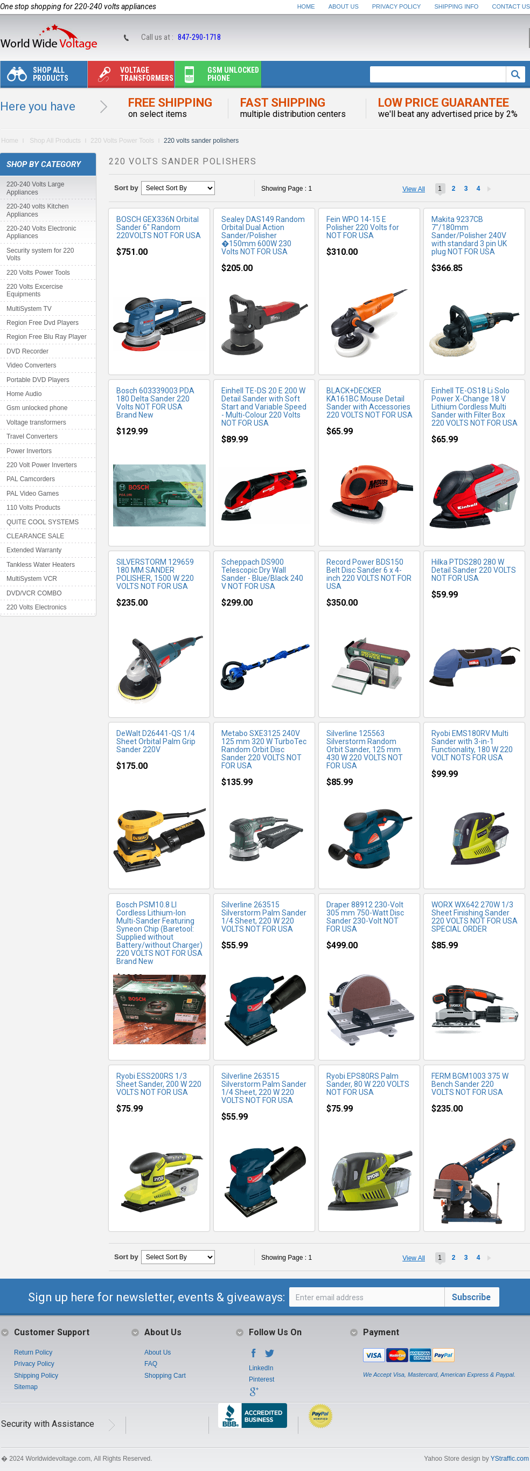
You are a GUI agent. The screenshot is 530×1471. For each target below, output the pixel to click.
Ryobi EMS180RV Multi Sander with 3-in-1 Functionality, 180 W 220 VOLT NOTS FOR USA (472, 745)
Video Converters (31, 365)
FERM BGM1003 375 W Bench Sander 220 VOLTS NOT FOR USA (469, 1084)
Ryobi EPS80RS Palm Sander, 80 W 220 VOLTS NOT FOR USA (367, 1084)
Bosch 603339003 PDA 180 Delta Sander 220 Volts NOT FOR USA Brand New (155, 402)
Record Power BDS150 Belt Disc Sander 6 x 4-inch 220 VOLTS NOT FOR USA (369, 574)
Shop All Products (34, 77)
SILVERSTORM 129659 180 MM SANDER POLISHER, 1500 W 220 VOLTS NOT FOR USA (155, 574)
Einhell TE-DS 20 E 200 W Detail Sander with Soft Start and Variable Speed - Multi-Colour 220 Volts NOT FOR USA (263, 406)
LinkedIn (261, 1368)
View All (413, 189)
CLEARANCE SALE (35, 536)
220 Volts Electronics (36, 607)
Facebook (254, 1356)
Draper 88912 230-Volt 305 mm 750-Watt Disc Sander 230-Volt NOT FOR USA (365, 916)
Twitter (270, 1356)
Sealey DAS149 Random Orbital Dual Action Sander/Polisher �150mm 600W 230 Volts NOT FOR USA (263, 235)
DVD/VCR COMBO (34, 593)
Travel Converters (32, 436)
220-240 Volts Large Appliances (35, 188)
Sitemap (26, 1387)
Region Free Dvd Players (42, 323)
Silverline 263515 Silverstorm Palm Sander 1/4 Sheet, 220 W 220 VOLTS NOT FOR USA (263, 916)
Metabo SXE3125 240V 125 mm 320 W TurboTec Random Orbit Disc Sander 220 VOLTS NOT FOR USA (263, 749)
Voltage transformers (130, 77)
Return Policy (33, 1352)
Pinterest (261, 1379)
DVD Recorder (27, 351)
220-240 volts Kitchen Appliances (37, 210)
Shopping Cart (165, 1375)
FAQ (150, 1364)
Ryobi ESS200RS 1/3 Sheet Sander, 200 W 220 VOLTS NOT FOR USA (158, 1084)
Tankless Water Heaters (40, 564)
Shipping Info (457, 6)
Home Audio (23, 394)
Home (306, 6)
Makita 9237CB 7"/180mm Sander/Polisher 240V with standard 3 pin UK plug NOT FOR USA (469, 235)
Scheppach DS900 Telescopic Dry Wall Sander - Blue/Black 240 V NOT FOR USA (262, 574)
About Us (344, 6)
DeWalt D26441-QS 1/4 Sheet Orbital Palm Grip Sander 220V (156, 741)
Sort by (126, 188)
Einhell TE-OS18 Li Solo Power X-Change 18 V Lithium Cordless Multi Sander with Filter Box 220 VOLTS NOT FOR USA (474, 406)
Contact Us (511, 6)
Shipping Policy (36, 1375)
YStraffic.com (510, 1458)
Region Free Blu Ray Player (46, 337)
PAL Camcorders (30, 479)
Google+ (254, 1395)
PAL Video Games (32, 493)
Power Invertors (29, 451)
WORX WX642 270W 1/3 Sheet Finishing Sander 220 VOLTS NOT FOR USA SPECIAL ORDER (474, 916)
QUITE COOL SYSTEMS (42, 522)
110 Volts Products (33, 507)
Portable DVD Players (37, 380)
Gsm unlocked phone (217, 77)
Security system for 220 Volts (40, 254)
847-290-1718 (199, 37)
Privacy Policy (396, 6)
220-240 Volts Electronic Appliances (41, 232)
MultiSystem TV (29, 309)
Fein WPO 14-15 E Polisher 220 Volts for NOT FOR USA (362, 227)
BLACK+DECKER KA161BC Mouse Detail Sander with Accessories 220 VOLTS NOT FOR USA (369, 402)
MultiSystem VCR (31, 578)
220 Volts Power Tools (122, 140)
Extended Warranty (33, 550)
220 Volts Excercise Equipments (34, 290)
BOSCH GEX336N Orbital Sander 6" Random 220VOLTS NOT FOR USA (158, 227)
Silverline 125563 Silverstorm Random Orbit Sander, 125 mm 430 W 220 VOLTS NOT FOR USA (364, 749)
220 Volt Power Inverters (41, 465)
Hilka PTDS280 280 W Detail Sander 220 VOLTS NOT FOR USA (473, 570)
